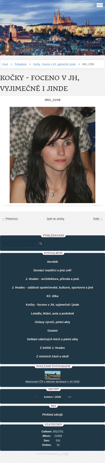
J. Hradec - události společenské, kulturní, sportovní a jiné (52, 287)
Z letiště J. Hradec (52, 348)
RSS (66, 453)
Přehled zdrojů (52, 414)
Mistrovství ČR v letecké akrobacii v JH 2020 (52, 381)
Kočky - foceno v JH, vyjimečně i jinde (54, 64)
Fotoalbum (21, 64)
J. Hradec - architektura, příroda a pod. (53, 279)
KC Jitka (52, 296)
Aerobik (52, 261)
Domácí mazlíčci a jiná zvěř (53, 270)
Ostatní (52, 330)
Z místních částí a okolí (52, 356)
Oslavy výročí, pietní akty (52, 322)
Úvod (5, 64)
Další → (98, 218)
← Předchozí (10, 218)
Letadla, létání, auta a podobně (52, 313)
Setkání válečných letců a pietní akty (52, 339)
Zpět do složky (55, 218)
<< (35, 397)
